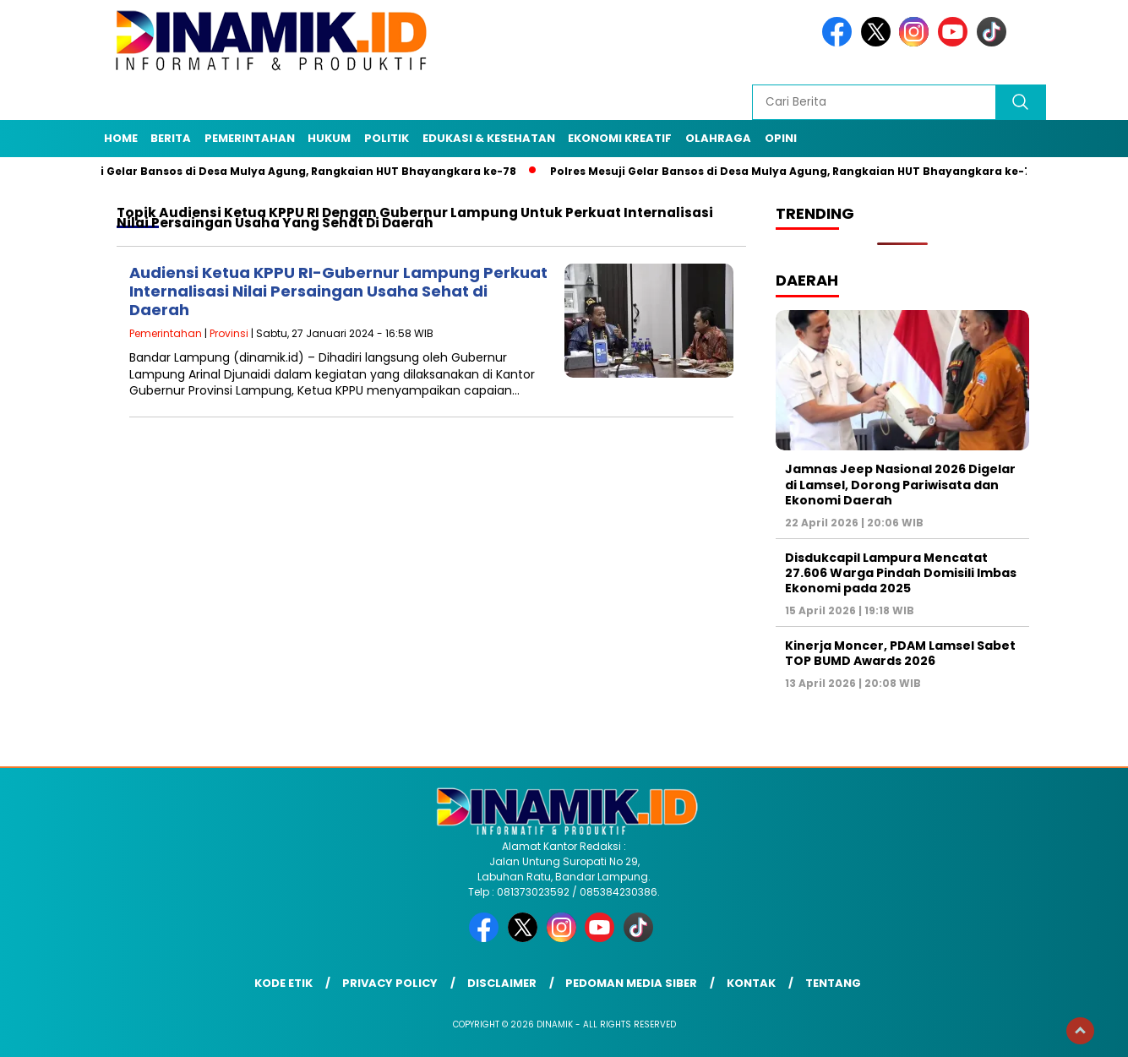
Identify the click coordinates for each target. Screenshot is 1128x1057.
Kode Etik (283, 983)
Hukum (329, 138)
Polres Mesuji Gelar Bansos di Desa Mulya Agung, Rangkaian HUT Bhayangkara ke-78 (279, 171)
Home (121, 138)
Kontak (751, 983)
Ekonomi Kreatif (620, 138)
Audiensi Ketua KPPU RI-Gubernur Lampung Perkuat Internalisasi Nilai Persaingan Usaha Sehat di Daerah (338, 290)
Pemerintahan (249, 138)
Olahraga (718, 138)
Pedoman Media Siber (631, 983)
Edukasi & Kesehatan (488, 138)
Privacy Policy (390, 983)
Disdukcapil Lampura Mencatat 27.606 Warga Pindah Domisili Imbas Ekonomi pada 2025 (900, 573)
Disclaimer (502, 983)
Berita (170, 138)
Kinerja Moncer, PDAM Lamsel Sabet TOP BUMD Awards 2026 (900, 653)
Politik (386, 138)
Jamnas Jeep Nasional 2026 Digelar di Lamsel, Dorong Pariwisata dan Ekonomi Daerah (900, 484)
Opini (781, 138)
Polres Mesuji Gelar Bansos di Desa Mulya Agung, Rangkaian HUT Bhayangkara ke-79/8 (806, 171)
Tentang (833, 983)
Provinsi (229, 333)
